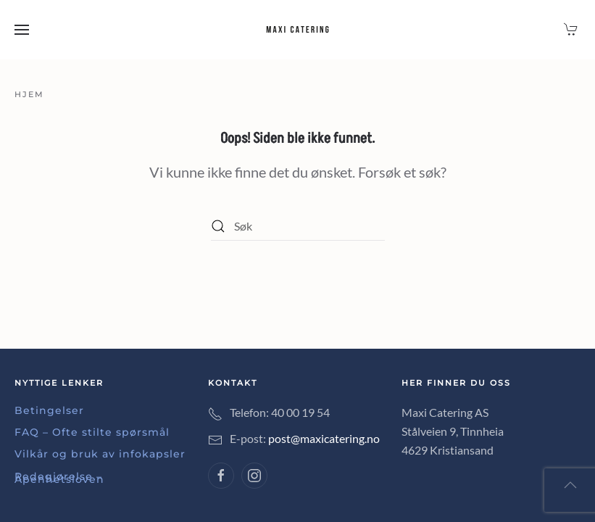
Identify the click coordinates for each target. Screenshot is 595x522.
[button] (21, 30)
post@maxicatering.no (324, 438)
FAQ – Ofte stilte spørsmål (92, 432)
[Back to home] (298, 30)
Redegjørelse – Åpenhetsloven (59, 478)
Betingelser (49, 410)
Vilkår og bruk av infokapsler (100, 453)
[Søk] (298, 226)
